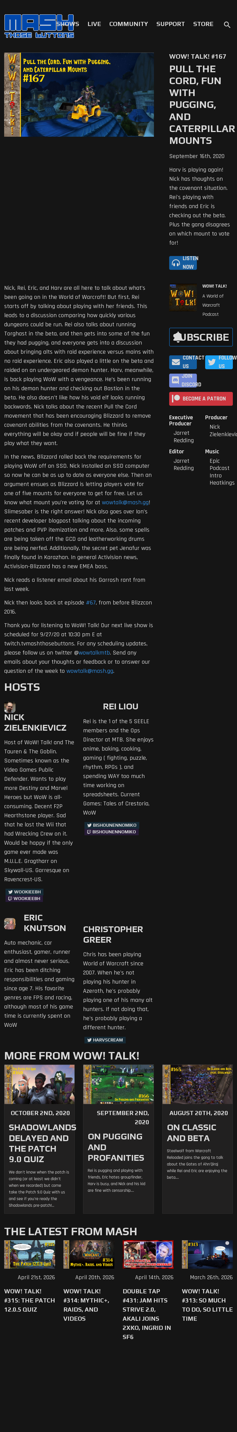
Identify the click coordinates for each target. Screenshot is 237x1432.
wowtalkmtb (94, 653)
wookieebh (27, 898)
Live (94, 23)
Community (128, 23)
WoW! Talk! (214, 286)
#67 (91, 603)
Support (170, 23)
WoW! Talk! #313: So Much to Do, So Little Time (207, 1305)
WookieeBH (27, 892)
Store (203, 23)
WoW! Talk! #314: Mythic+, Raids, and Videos (86, 1305)
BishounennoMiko (114, 825)
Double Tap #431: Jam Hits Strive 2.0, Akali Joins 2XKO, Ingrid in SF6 (147, 1314)
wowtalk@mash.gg (125, 502)
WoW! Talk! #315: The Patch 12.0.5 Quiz (29, 1300)
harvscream (108, 1040)
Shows (67, 23)
